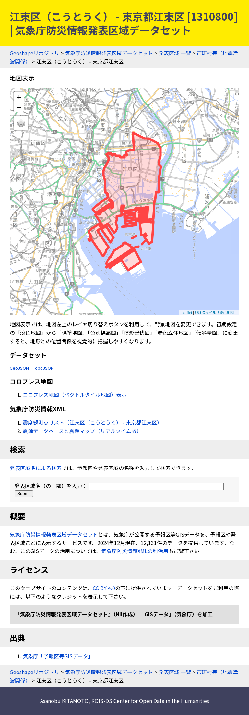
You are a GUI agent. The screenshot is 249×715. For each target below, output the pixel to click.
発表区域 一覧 (175, 53)
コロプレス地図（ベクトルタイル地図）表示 (74, 394)
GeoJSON (19, 368)
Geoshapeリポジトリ (34, 53)
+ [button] (19, 97)
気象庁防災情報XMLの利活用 (134, 551)
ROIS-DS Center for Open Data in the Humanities (150, 701)
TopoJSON (43, 368)
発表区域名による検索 (36, 468)
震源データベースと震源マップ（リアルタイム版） (82, 431)
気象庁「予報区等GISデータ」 (58, 656)
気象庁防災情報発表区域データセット (109, 53)
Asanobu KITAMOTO (64, 701)
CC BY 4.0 (104, 588)
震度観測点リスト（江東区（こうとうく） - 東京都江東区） (92, 422)
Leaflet (186, 312)
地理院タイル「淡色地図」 (216, 312)
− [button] (19, 107)
